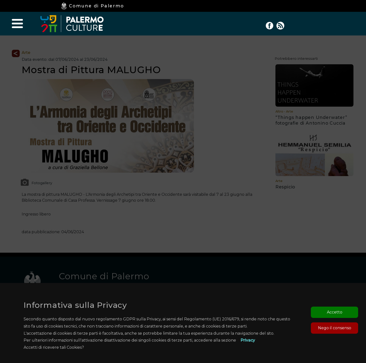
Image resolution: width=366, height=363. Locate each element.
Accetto (334, 312)
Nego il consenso (334, 328)
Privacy (247, 340)
